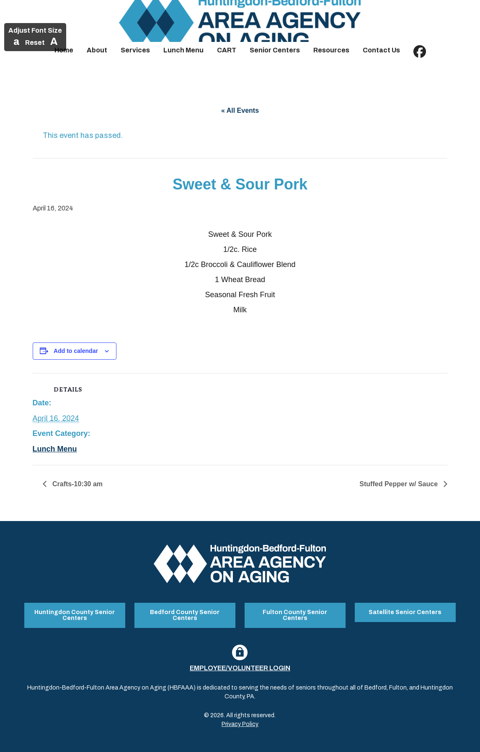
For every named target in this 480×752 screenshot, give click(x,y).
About (97, 50)
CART (226, 50)
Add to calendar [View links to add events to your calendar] (76, 350)
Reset (35, 42)
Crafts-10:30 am (77, 484)
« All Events (240, 110)
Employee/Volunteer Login (240, 668)
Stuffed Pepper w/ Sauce (399, 484)
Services (135, 50)
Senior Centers (275, 50)
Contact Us (381, 50)
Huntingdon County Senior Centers (74, 615)
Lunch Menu (183, 50)
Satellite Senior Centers (405, 612)
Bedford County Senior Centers (184, 615)
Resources (331, 50)
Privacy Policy (240, 724)
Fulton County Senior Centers (295, 615)
